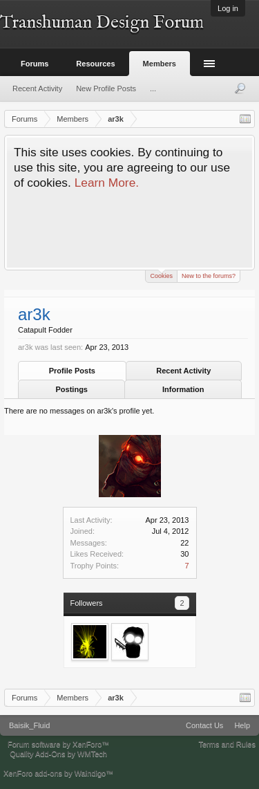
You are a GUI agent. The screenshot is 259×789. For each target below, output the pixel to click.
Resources (95, 63)
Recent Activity (183, 370)
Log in (228, 8)
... (153, 88)
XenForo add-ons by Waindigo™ (58, 773)
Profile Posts (72, 370)
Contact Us (204, 725)
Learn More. (107, 182)
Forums (34, 63)
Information (183, 389)
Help (242, 725)
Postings (72, 389)
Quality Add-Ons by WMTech (58, 754)
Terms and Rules (227, 744)
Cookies (161, 274)
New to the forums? (209, 275)
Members (159, 63)
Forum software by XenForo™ (58, 744)
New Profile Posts (106, 88)
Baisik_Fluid (29, 725)
